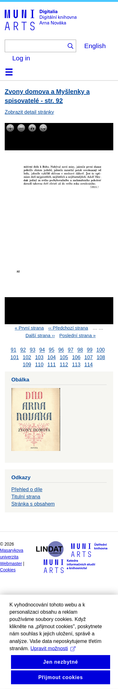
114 (88, 364)
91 (13, 350)
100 (100, 350)
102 (27, 357)
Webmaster (11, 563)
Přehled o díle (26, 489)
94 (42, 350)
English (95, 45)
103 (39, 357)
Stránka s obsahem (33, 504)
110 (39, 364)
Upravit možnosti (53, 667)
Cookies (8, 570)
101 (14, 357)
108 (101, 357)
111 (52, 364)
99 (90, 350)
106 (76, 357)
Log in (21, 58)
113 (76, 364)
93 (33, 350)
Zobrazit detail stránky (29, 112)
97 (71, 350)
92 (23, 350)
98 (80, 350)
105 (64, 357)
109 (27, 364)
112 (64, 364)
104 (52, 357)
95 (51, 350)
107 (88, 357)
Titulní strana (25, 496)
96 (61, 350)
